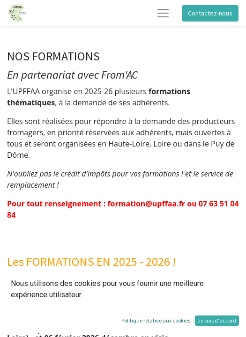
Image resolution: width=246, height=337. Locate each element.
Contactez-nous (210, 13)
